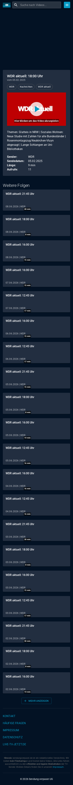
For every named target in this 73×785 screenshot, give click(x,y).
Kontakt (9, 716)
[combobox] (40, 5)
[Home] (7, 5)
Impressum (11, 730)
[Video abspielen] (36, 109)
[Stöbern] (67, 5)
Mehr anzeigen (36, 701)
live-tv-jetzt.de (14, 744)
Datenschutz (13, 737)
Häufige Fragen (14, 723)
